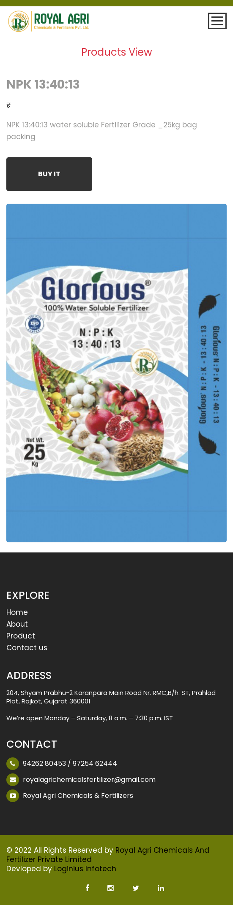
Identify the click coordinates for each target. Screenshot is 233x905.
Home (17, 613)
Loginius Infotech (85, 869)
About (17, 624)
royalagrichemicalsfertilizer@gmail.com (89, 779)
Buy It (49, 174)
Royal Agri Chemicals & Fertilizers (78, 795)
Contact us (26, 648)
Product (20, 636)
